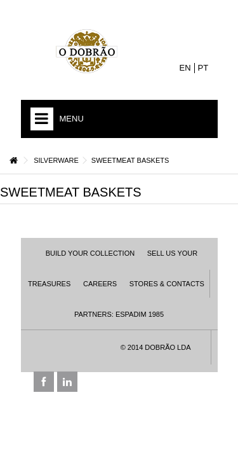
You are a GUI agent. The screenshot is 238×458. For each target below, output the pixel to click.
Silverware (56, 160)
